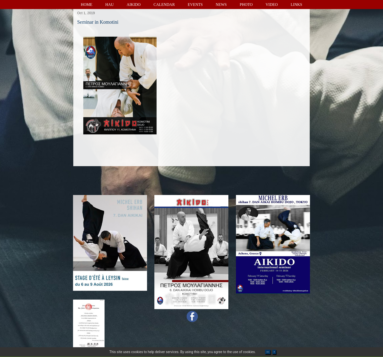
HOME (86, 4)
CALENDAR (164, 4)
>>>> (267, 352)
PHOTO (246, 4)
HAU (109, 4)
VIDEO (272, 4)
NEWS (221, 4)
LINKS (296, 4)
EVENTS (195, 4)
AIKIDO (134, 4)
